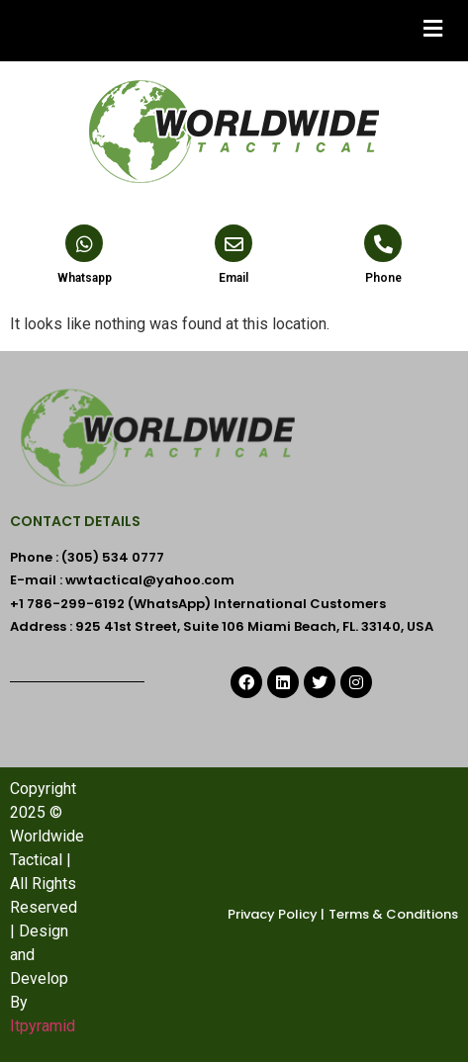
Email (233, 278)
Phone (383, 278)
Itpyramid (42, 1026)
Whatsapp (84, 278)
